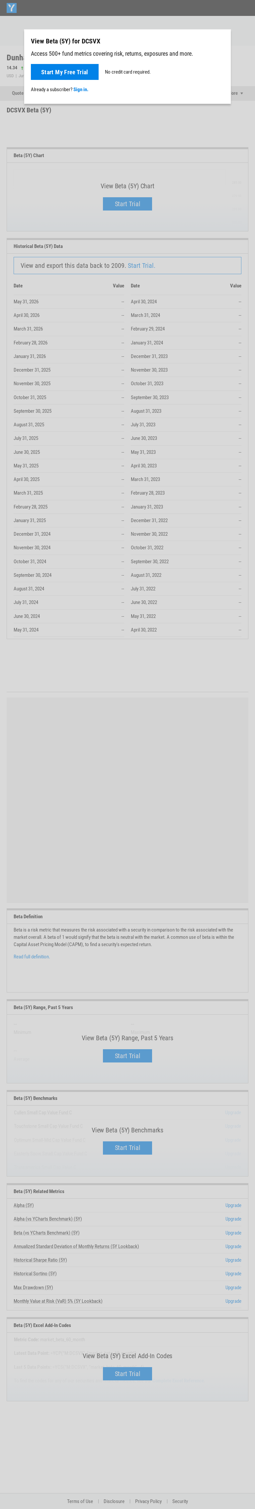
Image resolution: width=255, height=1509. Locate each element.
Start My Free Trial (64, 72)
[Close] (222, 40)
